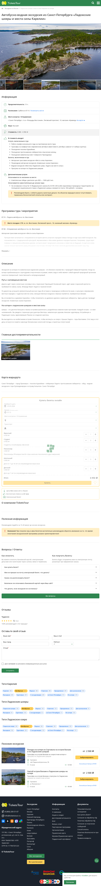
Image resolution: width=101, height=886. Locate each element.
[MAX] (16, 821)
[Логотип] (11, 3)
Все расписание (35, 862)
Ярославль (31, 839)
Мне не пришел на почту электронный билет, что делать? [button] (26, 573)
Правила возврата (84, 838)
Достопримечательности (61, 818)
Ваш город (7, 642)
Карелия (6, 691)
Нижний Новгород (33, 817)
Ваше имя (7, 636)
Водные (32, 691)
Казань (29, 822)
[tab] (50, 567)
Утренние (44, 691)
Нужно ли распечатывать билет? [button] (17, 578)
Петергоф (30, 841)
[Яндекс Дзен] (7, 821)
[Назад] (2, 52)
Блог (53, 821)
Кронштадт (31, 844)
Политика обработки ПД (86, 821)
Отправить (10, 670)
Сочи (29, 847)
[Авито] (20, 821)
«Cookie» (84, 876)
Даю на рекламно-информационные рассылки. (26, 664)
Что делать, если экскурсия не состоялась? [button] (20, 589)
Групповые (20, 695)
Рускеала (30, 828)
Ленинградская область (35, 825)
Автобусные (19, 691)
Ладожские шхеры (9, 708)
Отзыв (6, 648)
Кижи (29, 830)
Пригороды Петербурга (35, 820)
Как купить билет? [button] (11, 567)
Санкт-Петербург (33, 809)
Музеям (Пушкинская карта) (62, 836)
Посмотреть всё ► (37, 111)
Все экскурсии (35, 856)
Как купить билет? (84, 815)
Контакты (55, 809)
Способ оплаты (83, 829)
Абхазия (30, 849)
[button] (98, 3)
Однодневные (58, 691)
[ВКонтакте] (3, 821)
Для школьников (75, 691)
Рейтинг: (57, 642)
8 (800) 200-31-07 (10, 811)
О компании (56, 812)
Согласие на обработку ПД (87, 818)
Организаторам (58, 830)
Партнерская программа (61, 827)
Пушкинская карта (59, 833)
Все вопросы (50, 596)
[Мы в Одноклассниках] (12, 821)
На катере (71, 695)
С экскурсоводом (35, 695)
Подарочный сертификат (61, 839)
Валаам (29, 836)
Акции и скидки (58, 815)
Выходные (6, 695)
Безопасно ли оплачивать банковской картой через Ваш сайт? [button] (28, 583)
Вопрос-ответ (57, 824)
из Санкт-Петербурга (54, 695)
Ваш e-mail (58, 636)
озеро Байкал (32, 833)
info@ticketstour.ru (11, 815)
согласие (11, 664)
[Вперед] (99, 52)
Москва (29, 812)
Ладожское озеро (8, 726)
